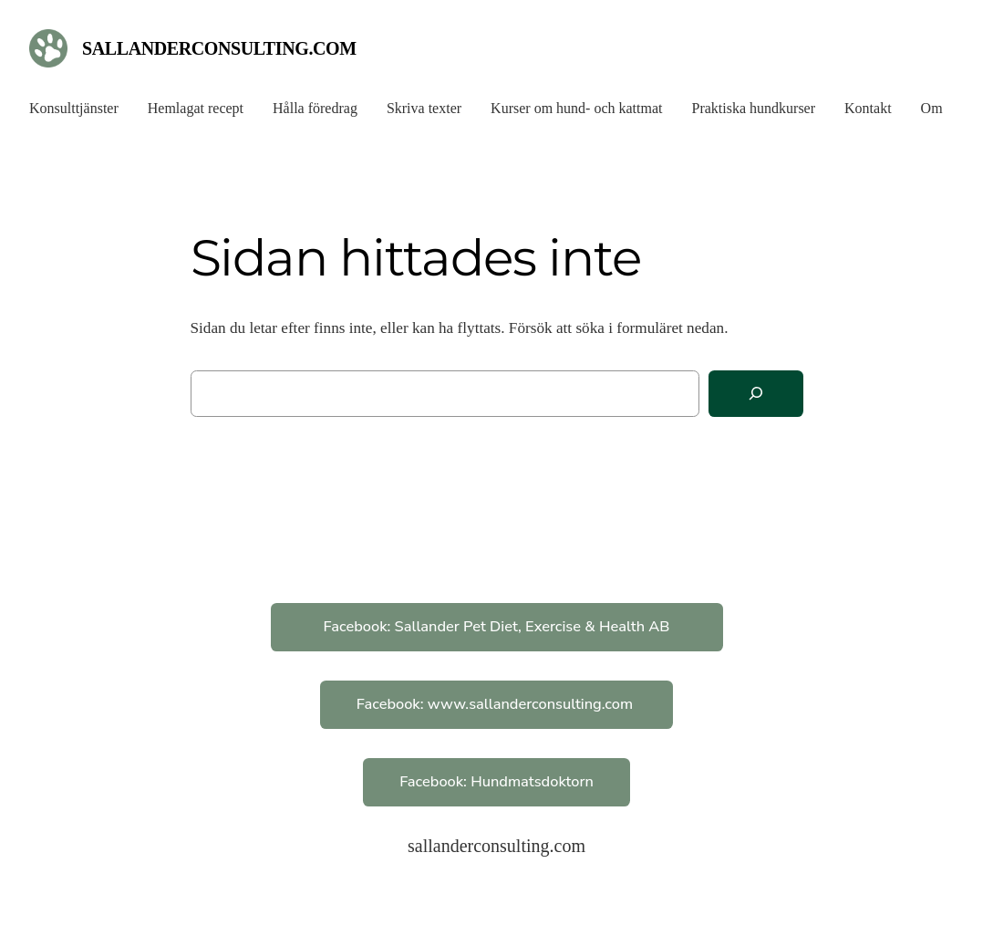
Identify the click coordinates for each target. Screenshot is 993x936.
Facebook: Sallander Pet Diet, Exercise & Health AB (497, 626)
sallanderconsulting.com (219, 48)
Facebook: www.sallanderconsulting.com (497, 703)
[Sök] (756, 393)
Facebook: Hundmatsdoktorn (496, 781)
